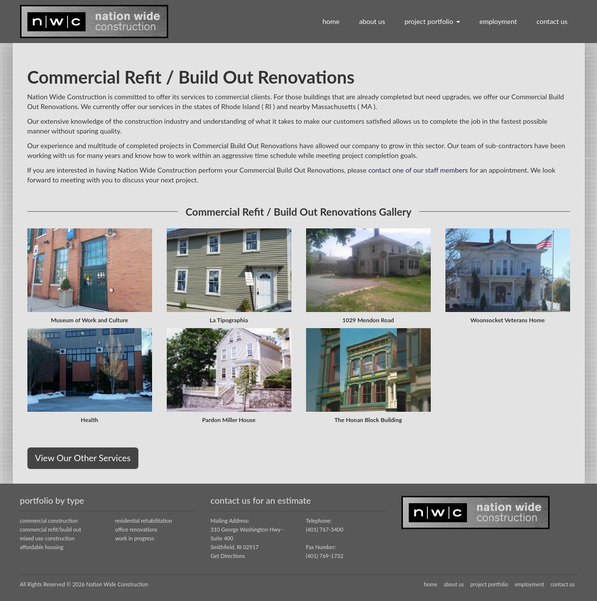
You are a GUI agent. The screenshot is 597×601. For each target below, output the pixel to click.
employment (498, 21)
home (331, 21)
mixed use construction (47, 538)
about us (372, 21)
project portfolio (432, 21)
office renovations (136, 529)
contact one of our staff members (418, 170)
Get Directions (228, 556)
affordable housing (42, 547)
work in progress (135, 538)
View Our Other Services (83, 457)
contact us (551, 21)
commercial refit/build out (50, 529)
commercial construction (49, 520)
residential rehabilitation (143, 520)
